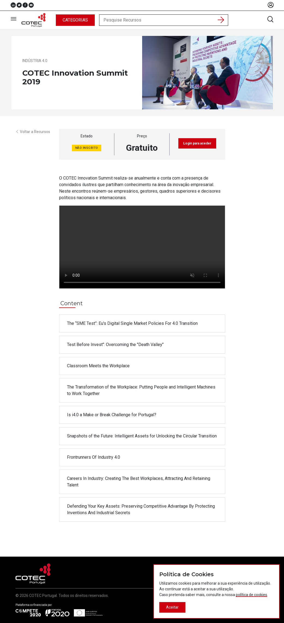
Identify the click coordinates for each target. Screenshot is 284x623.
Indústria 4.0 (34, 60)
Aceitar (172, 607)
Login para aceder (197, 143)
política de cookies (251, 595)
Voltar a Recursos (33, 131)
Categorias (75, 20)
